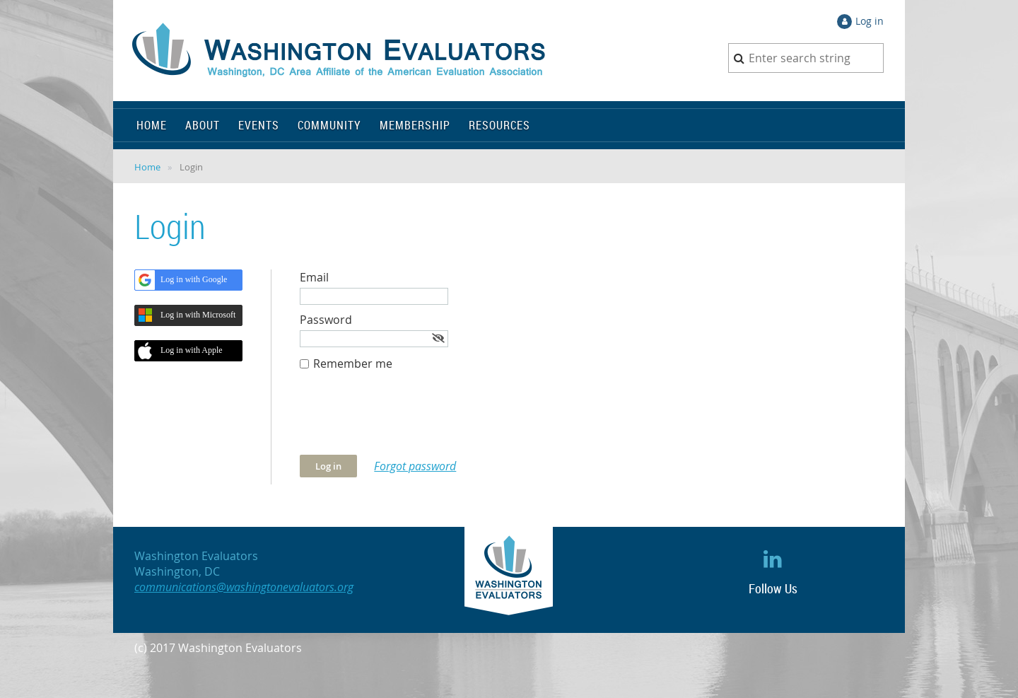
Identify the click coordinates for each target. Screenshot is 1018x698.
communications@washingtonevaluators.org (243, 587)
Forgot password (415, 466)
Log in (869, 21)
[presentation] (407, 420)
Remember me (352, 363)
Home (147, 167)
